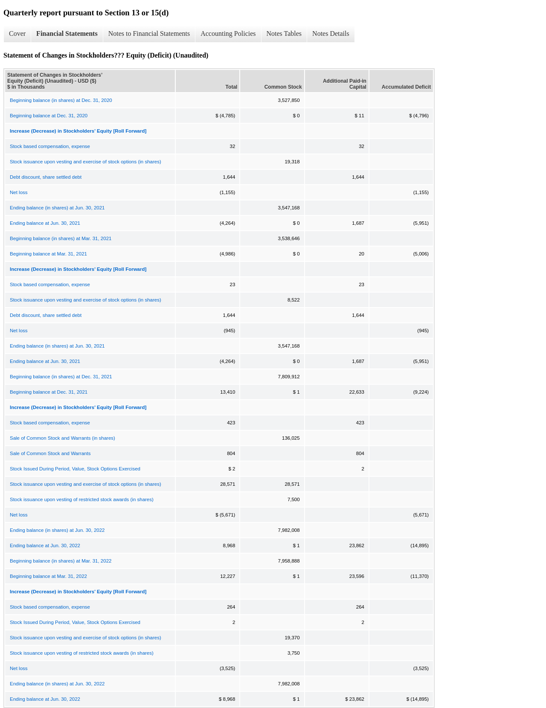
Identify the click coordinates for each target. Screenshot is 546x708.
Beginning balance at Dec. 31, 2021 (48, 392)
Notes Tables (284, 33)
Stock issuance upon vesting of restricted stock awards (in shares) (82, 499)
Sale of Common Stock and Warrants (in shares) (62, 438)
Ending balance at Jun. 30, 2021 (45, 223)
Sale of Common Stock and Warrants (50, 453)
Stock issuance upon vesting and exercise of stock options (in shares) (85, 161)
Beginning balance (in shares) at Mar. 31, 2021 (60, 238)
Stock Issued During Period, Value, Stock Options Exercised (75, 468)
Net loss (19, 192)
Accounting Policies (228, 33)
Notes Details (330, 33)
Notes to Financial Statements (149, 33)
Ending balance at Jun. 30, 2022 (45, 545)
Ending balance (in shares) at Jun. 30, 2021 (57, 207)
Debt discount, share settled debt (45, 177)
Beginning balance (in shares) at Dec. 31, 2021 (61, 376)
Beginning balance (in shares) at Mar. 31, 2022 (60, 560)
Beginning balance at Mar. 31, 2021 (48, 253)
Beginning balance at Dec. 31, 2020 (48, 115)
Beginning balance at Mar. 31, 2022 (48, 576)
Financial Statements (67, 33)
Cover (17, 33)
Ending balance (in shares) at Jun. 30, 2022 (57, 530)
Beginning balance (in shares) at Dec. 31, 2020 (61, 100)
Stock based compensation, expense (50, 146)
